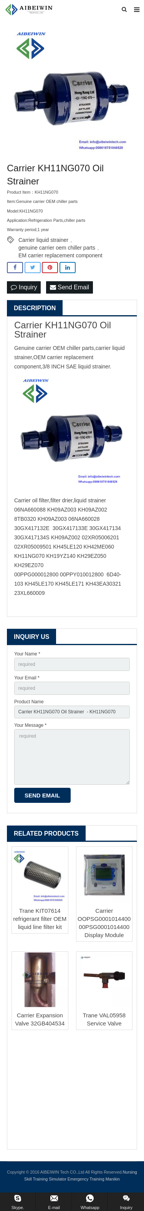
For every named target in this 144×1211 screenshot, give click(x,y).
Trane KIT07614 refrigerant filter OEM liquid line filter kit (39, 918)
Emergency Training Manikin (94, 1179)
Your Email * (27, 678)
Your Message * (30, 725)
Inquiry (24, 287)
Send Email (69, 287)
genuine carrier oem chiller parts (56, 248)
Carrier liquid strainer (43, 240)
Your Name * (27, 654)
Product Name (29, 701)
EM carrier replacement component (60, 255)
